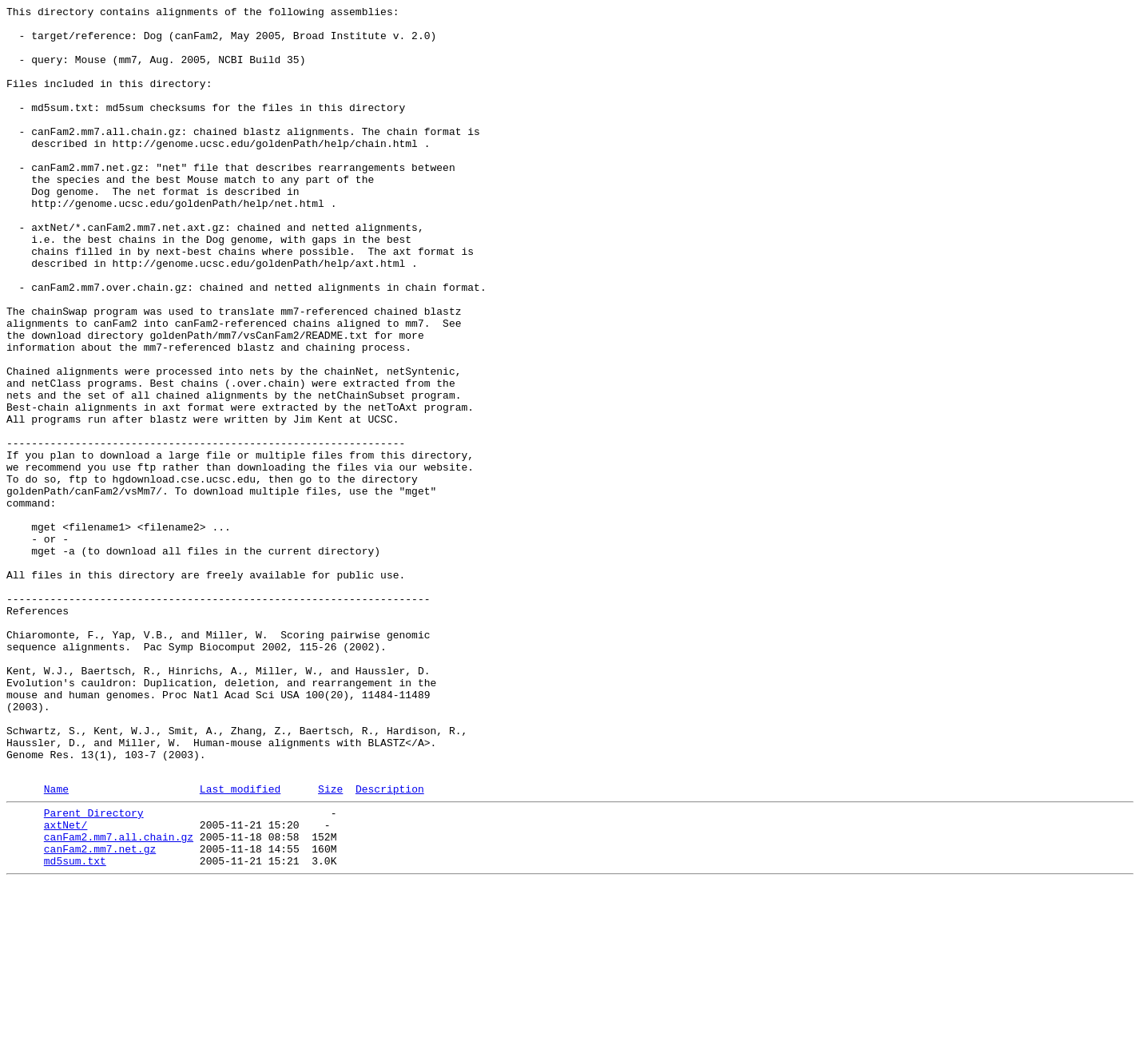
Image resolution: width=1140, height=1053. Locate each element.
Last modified (240, 944)
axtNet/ (66, 985)
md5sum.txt (75, 1028)
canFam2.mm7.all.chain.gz (118, 999)
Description (390, 944)
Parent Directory (94, 971)
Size (330, 944)
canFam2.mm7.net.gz (100, 1014)
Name (56, 944)
